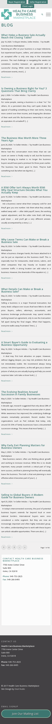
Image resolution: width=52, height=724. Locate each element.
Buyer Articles (21, 42)
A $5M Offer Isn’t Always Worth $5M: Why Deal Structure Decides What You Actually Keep (24, 190)
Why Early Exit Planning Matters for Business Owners (23, 446)
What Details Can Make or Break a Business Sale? (22, 290)
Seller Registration (38, 2)
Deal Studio (20, 689)
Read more (7, 77)
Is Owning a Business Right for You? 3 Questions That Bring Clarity (24, 90)
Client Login (27, 6)
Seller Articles (33, 42)
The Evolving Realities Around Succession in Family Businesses (20, 393)
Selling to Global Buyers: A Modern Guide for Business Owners (22, 496)
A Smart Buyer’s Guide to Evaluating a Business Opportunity (24, 343)
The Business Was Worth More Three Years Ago (23, 139)
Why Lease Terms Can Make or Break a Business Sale (25, 241)
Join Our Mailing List (26, 714)
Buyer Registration (17, 2)
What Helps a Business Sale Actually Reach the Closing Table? (23, 36)
